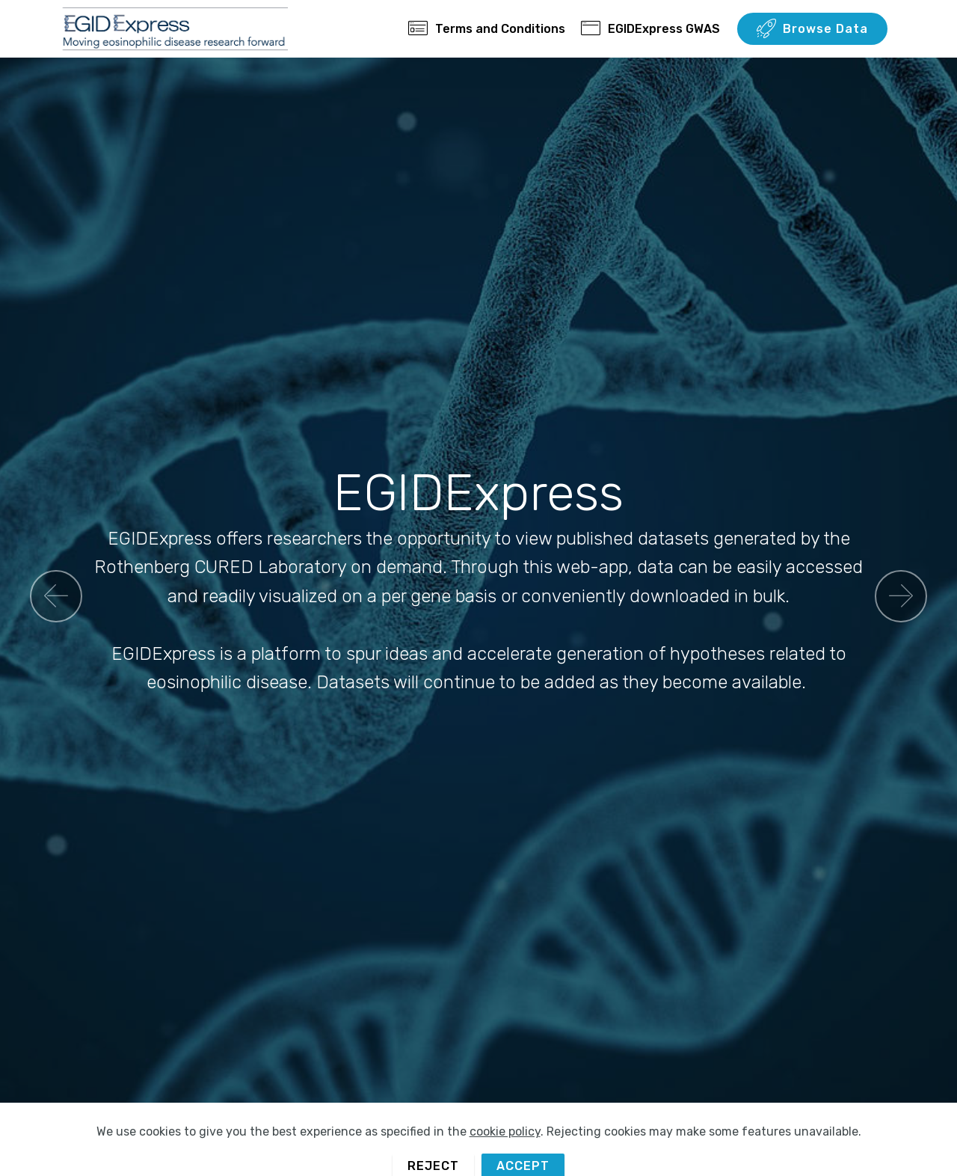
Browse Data (812, 29)
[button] (56, 596)
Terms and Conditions (486, 29)
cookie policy (505, 1154)
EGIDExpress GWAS (650, 29)
